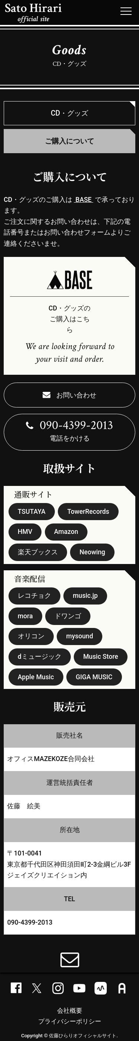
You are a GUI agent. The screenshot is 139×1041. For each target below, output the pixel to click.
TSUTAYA (32, 511)
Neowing (92, 552)
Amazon (66, 531)
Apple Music (36, 677)
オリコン (31, 636)
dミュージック (40, 656)
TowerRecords (88, 511)
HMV (25, 531)
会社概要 (69, 1010)
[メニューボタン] (126, 11)
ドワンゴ (67, 616)
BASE (83, 199)
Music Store (100, 656)
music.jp (85, 595)
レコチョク (34, 595)
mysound (79, 636)
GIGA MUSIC (94, 677)
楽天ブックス (38, 552)
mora (25, 616)
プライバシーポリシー (69, 1021)
